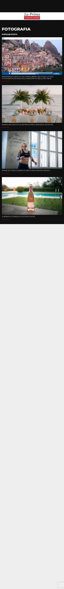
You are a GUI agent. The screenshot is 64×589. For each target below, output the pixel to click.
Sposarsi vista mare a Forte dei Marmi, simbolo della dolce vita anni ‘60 (27, 124)
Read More (5, 81)
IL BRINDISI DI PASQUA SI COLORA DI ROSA (18, 216)
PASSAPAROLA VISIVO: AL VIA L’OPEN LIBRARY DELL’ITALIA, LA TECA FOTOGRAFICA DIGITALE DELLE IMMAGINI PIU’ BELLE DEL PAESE (27, 77)
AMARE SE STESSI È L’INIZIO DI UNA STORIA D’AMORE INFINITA (26, 170)
